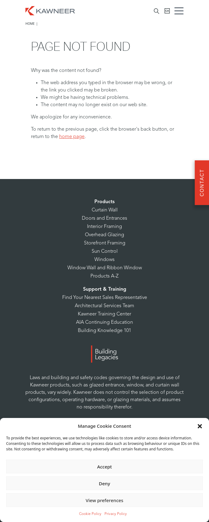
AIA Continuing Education (104, 322)
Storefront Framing (104, 243)
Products (104, 201)
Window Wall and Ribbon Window (104, 268)
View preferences (105, 500)
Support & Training (104, 289)
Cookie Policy (90, 514)
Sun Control (105, 251)
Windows (104, 259)
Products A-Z (104, 276)
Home (30, 23)
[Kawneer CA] (167, 10)
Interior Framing (104, 226)
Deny (104, 483)
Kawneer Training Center (104, 314)
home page (72, 136)
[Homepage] (50, 10)
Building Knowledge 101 (104, 330)
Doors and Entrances (104, 218)
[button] (200, 426)
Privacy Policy (115, 514)
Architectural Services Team (104, 306)
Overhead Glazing (104, 235)
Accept (104, 467)
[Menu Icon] (180, 11)
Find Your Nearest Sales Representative (104, 297)
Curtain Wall (105, 210)
